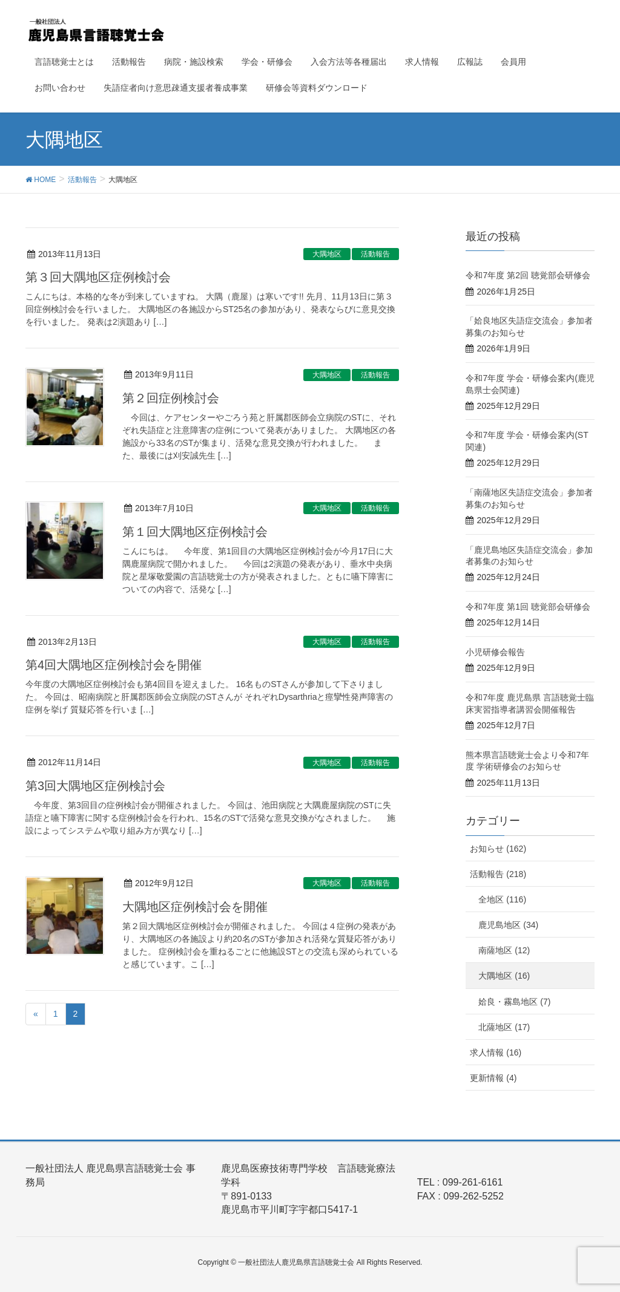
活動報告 (375, 254)
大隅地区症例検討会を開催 (195, 906)
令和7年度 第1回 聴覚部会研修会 (528, 607)
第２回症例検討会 (170, 398)
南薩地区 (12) (504, 950)
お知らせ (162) (498, 848)
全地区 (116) (502, 899)
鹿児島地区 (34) (508, 925)
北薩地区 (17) (504, 1027)
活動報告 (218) (498, 874)
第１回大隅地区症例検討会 (195, 531)
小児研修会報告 (495, 652)
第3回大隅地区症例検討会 (95, 785)
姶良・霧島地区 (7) (514, 1002)
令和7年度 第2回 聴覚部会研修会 (528, 275)
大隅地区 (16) (504, 975)
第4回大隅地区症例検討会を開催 (113, 664)
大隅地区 (326, 254)
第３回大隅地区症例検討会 (98, 277)
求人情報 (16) (495, 1052)
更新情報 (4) (493, 1078)
